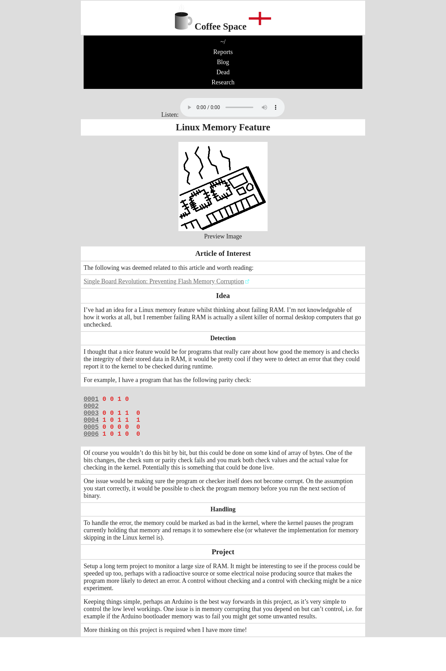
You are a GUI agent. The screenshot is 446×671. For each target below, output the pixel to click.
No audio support (232, 107)
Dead (223, 72)
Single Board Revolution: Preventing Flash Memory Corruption (164, 281)
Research (223, 82)
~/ (223, 41)
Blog (223, 62)
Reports (223, 51)
